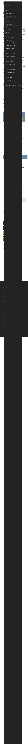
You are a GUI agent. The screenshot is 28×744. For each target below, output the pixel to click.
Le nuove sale (9, 37)
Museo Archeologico (10, 56)
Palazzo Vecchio (10, 72)
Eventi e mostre (9, 13)
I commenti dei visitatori (11, 16)
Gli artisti (8, 34)
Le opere (8, 29)
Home (7, 2)
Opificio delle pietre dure (11, 59)
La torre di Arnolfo (10, 67)
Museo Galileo (9, 61)
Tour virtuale (9, 26)
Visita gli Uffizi (9, 21)
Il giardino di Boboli (10, 64)
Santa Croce (9, 77)
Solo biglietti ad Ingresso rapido (13, 85)
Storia (7, 10)
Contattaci (8, 18)
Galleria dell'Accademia (11, 45)
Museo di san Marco (10, 53)
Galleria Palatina (10, 48)
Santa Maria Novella (10, 75)
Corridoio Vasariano (10, 69)
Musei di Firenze (9, 40)
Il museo (8, 5)
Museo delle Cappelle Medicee (13, 51)
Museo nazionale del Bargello (13, 43)
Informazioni (9, 8)
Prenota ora (9, 24)
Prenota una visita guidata (12, 83)
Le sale (7, 32)
